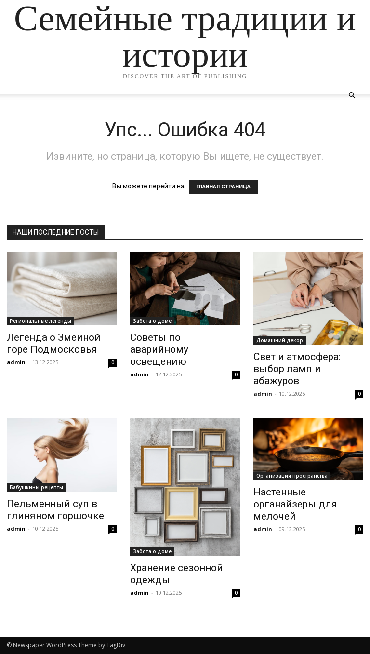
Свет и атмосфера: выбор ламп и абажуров (297, 369)
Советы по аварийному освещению (159, 349)
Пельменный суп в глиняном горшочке (55, 509)
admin (16, 362)
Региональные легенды (40, 321)
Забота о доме (152, 321)
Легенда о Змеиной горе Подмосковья (54, 343)
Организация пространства (292, 475)
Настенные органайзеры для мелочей (295, 504)
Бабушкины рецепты (36, 487)
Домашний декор (279, 340)
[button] (351, 95)
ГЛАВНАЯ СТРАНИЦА (223, 187)
